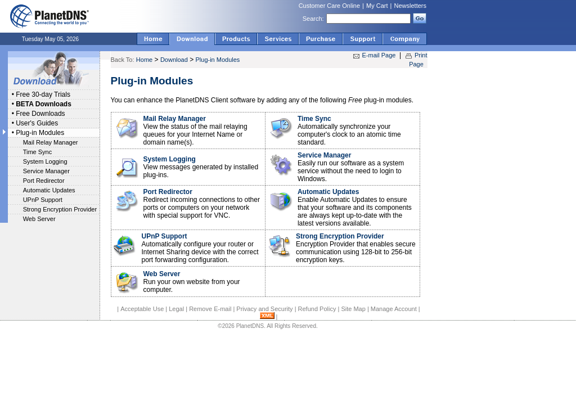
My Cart (377, 5)
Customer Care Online (329, 5)
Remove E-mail (210, 308)
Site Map (353, 308)
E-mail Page (379, 55)
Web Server (39, 218)
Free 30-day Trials (43, 94)
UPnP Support (42, 199)
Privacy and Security (264, 308)
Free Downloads (40, 114)
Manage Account (394, 308)
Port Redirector (44, 180)
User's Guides (37, 123)
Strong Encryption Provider (60, 209)
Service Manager (46, 171)
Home (144, 59)
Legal (176, 308)
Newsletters (410, 5)
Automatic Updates (49, 190)
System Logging (45, 161)
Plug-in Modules (40, 133)
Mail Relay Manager (50, 142)
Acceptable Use (142, 308)
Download (174, 59)
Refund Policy (317, 308)
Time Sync (37, 151)
